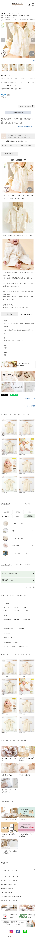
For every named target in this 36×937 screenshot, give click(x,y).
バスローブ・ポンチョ (8, 17)
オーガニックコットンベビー (13, 14)
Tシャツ (25, 610)
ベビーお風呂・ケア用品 (22, 15)
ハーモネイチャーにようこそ (10, 876)
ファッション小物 (9, 647)
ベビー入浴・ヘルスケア (8, 15)
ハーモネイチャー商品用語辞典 (11, 896)
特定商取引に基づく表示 (9, 900)
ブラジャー (17, 608)
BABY (18, 512)
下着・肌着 (7, 619)
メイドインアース (6, 75)
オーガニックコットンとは (10, 880)
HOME (3, 14)
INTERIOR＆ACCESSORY (29, 516)
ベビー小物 (26, 619)
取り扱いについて (26, 314)
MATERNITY (6, 516)
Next (33, 40)
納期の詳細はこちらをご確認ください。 (18, 141)
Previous (3, 40)
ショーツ (6, 608)
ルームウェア (8, 610)
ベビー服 (16, 619)
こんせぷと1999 (6, 892)
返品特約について (29, 398)
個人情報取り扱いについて (10, 884)
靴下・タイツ (24, 647)
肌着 (24, 608)
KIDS (29, 512)
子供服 (22, 628)
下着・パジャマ (8, 628)
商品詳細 (9, 314)
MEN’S (18, 516)
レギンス (16, 610)
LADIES (6, 512)
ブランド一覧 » (30, 587)
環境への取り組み (7, 888)
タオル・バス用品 (9, 637)
